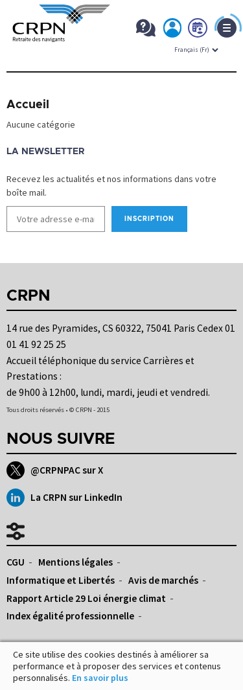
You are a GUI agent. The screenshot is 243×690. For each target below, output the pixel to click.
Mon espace (173, 30)
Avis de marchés (163, 580)
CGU (15, 562)
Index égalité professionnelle (70, 616)
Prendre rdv (198, 30)
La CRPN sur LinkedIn (64, 498)
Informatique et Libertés (60, 580)
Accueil (27, 105)
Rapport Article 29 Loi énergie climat (86, 598)
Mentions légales (75, 562)
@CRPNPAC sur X (54, 470)
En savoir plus (100, 678)
